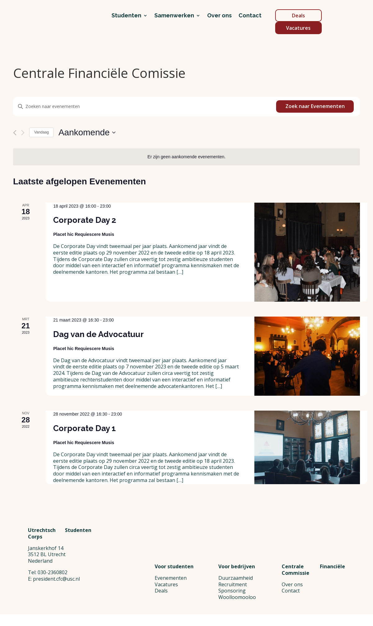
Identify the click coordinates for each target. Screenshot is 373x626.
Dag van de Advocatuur (98, 334)
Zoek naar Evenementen (315, 106)
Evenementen (171, 577)
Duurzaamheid (235, 577)
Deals (298, 15)
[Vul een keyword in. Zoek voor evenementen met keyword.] (144, 106)
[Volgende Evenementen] (23, 133)
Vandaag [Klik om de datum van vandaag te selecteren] (41, 132)
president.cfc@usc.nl (56, 609)
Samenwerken (174, 16)
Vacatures (298, 28)
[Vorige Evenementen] (14, 133)
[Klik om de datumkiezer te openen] (87, 132)
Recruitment (232, 584)
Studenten (126, 16)
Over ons (219, 16)
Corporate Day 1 (84, 428)
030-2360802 (52, 602)
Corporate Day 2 (84, 220)
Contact (250, 16)
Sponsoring (232, 590)
